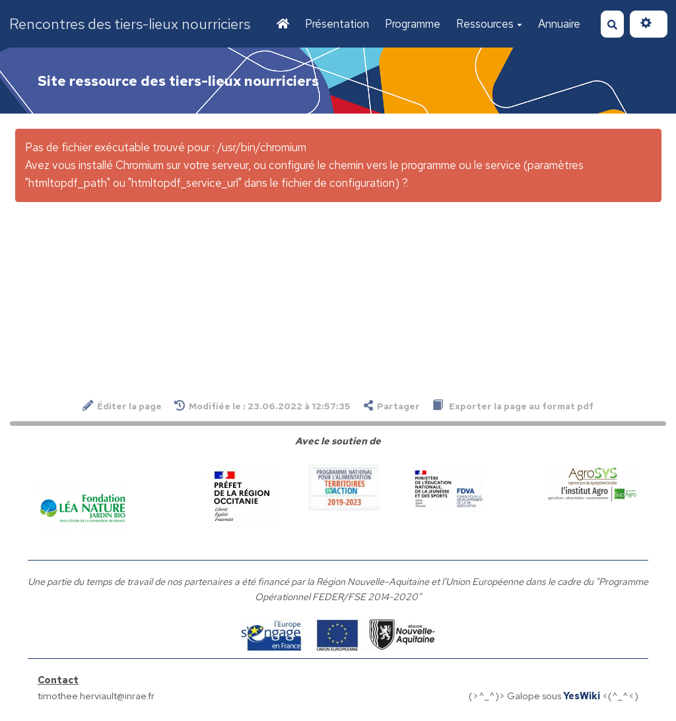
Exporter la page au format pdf (512, 405)
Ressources (489, 24)
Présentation (337, 24)
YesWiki (581, 695)
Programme (412, 24)
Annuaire (559, 24)
